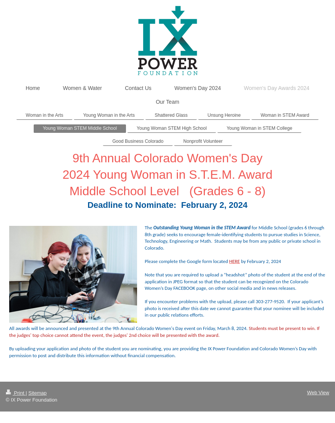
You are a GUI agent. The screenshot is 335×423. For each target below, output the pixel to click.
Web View (318, 392)
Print (16, 393)
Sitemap (37, 393)
